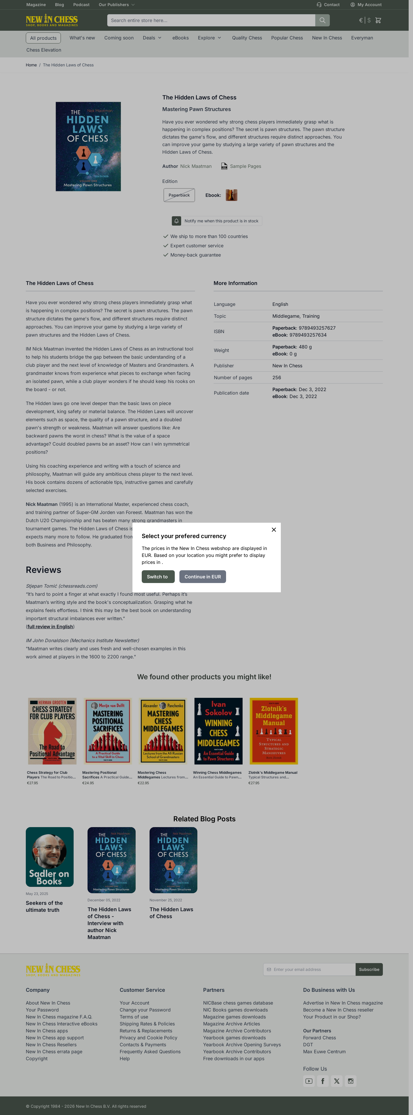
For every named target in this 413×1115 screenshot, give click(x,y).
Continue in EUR (203, 577)
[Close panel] (274, 530)
